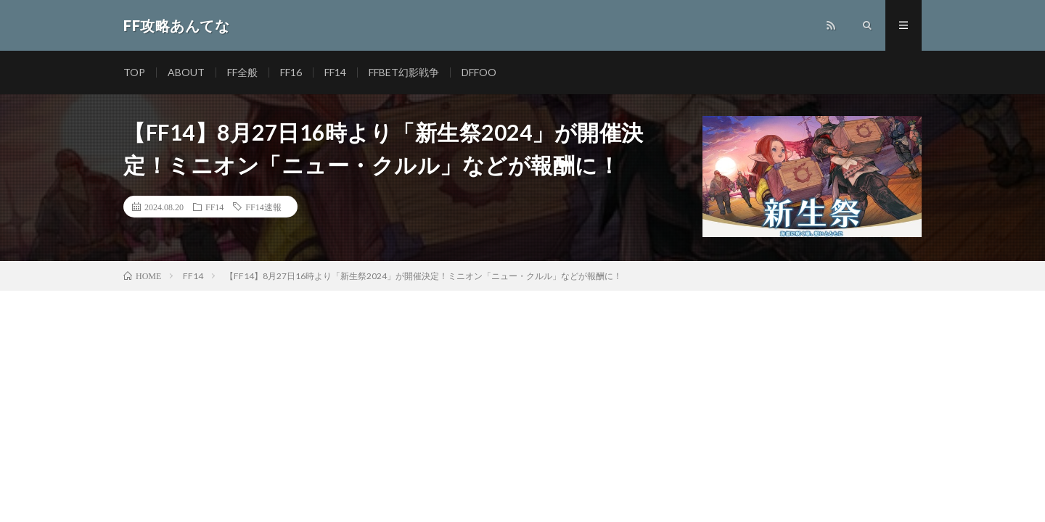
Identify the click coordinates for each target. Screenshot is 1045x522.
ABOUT (186, 72)
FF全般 (242, 72)
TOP (134, 72)
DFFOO (479, 72)
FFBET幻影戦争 (404, 72)
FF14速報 (263, 206)
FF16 (291, 72)
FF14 (335, 72)
